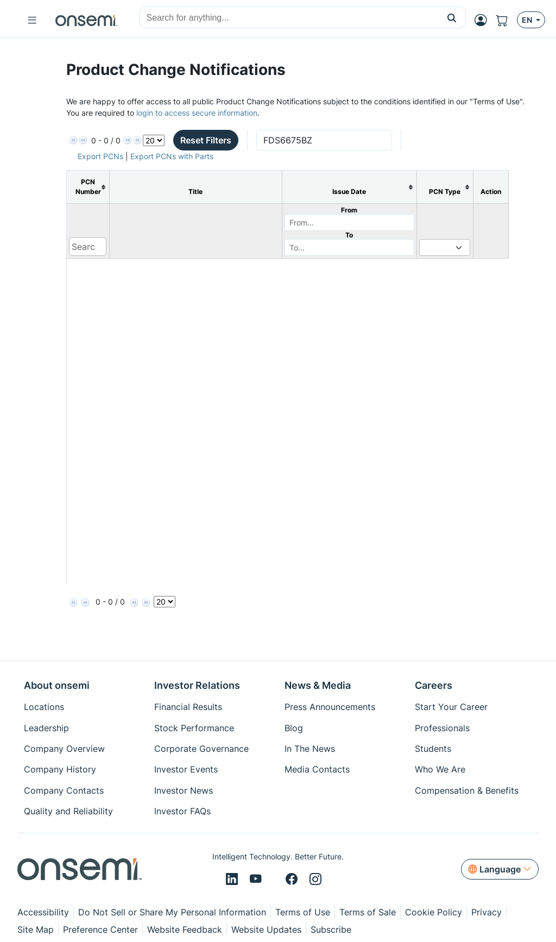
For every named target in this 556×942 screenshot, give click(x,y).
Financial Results (188, 706)
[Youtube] (257, 879)
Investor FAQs (182, 811)
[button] (452, 17)
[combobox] (289, 18)
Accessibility (43, 912)
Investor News (183, 790)
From (349, 210)
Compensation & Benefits (467, 790)
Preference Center (100, 929)
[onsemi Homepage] (86, 20)
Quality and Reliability (68, 811)
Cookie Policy (433, 912)
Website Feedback (184, 929)
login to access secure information (196, 112)
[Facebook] (293, 879)
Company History (60, 769)
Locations (44, 706)
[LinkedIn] (233, 879)
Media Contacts (317, 769)
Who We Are (440, 769)
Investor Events (186, 769)
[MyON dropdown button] (484, 20)
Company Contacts (64, 790)
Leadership (46, 728)
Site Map (35, 929)
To (349, 235)
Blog (294, 728)
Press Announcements (330, 706)
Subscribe (331, 929)
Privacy (486, 912)
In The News (310, 748)
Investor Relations (197, 685)
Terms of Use (302, 912)
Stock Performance (194, 728)
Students (433, 748)
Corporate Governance (201, 748)
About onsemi (57, 685)
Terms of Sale (367, 912)
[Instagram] (315, 879)
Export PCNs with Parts (171, 156)
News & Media (318, 685)
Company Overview (64, 748)
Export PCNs (100, 156)
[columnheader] (87, 187)
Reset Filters (205, 140)
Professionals (442, 728)
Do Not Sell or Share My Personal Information (172, 912)
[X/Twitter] (275, 879)
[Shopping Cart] (506, 20)
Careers (433, 685)
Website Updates (266, 929)
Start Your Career (451, 706)
